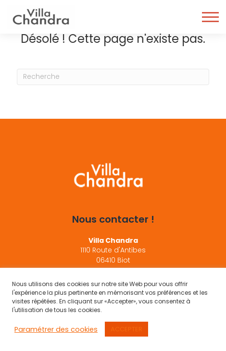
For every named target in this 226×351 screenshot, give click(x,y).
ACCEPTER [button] (126, 329)
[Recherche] (113, 77)
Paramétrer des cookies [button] (56, 329)
